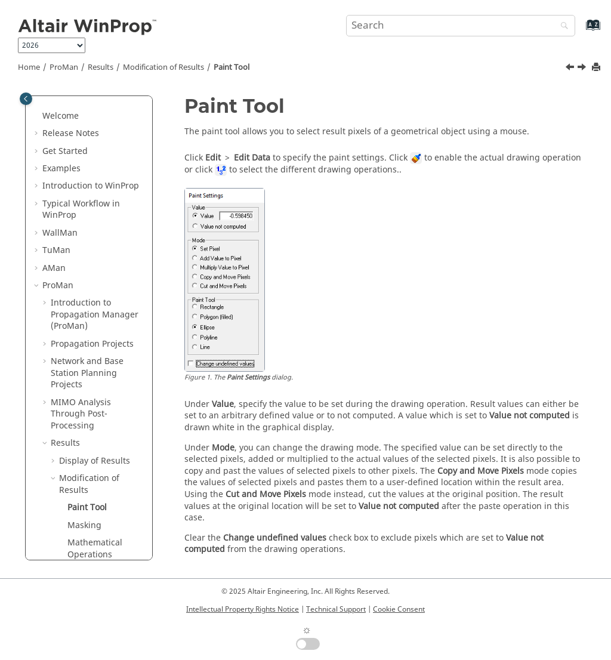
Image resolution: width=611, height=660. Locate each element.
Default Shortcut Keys (94, 467)
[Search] (561, 26)
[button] (46, 106)
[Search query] (460, 25)
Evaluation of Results (101, 350)
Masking (84, 286)
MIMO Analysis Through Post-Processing (81, 175)
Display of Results (94, 222)
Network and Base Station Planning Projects (87, 134)
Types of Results (91, 415)
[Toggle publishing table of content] (26, 98)
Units (77, 333)
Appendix (61, 538)
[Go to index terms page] (580, 30)
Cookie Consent (399, 609)
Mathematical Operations (94, 310)
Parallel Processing (88, 450)
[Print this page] (597, 68)
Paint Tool (231, 67)
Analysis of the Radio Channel (101, 374)
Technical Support (336, 609)
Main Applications (78, 502)
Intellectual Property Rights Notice (242, 609)
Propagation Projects (92, 105)
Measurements (89, 397)
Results (100, 67)
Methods (60, 485)
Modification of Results (163, 67)
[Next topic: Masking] (583, 68)
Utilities (75, 520)
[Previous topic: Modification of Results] (571, 68)
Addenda (69, 433)
